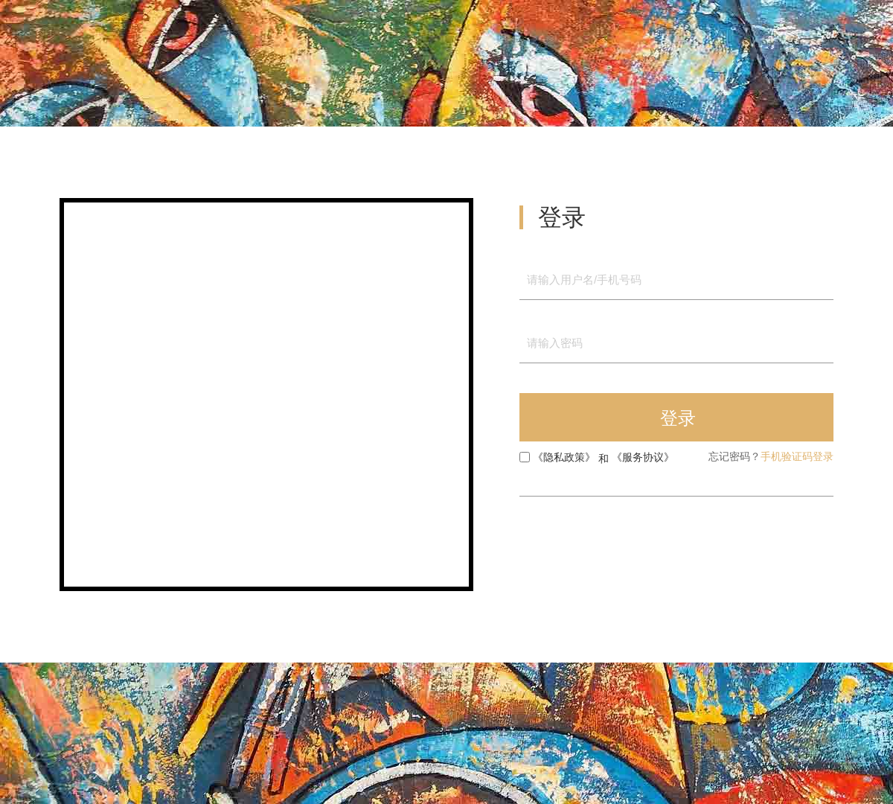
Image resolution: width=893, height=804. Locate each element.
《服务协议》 (643, 457)
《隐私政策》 (564, 457)
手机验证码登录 (797, 456)
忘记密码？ (734, 456)
